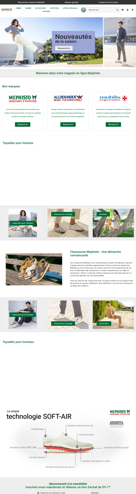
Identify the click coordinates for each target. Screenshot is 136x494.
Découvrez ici (64, 48)
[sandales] (113, 223)
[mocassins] (113, 314)
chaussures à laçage (63, 214)
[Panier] (132, 9)
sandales (103, 214)
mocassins (104, 323)
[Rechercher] (116, 9)
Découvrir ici (23, 124)
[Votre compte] (126, 9)
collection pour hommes (22, 315)
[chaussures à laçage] (68, 223)
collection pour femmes (22, 223)
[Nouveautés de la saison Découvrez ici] (68, 42)
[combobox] (100, 9)
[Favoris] (121, 9)
